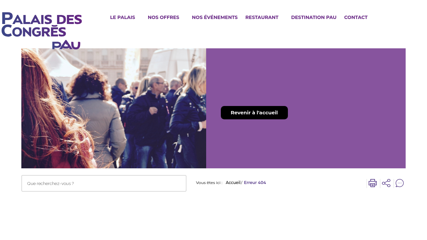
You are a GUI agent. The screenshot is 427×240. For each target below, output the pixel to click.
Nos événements (215, 17)
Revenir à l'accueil (254, 112)
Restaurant (261, 17)
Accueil (233, 183)
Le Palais (122, 17)
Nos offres (163, 17)
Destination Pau (314, 17)
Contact (356, 17)
